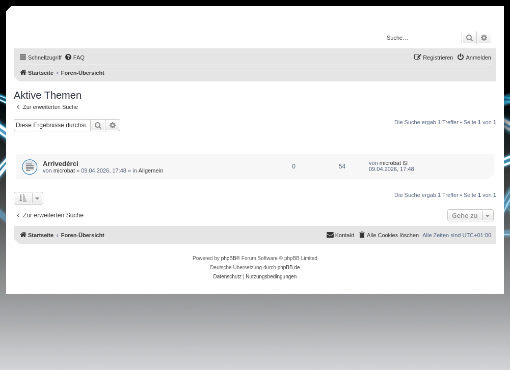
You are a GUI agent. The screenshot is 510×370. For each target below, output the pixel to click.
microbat (64, 170)
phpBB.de (289, 267)
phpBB (228, 258)
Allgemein (151, 170)
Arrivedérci (60, 163)
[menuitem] (74, 57)
